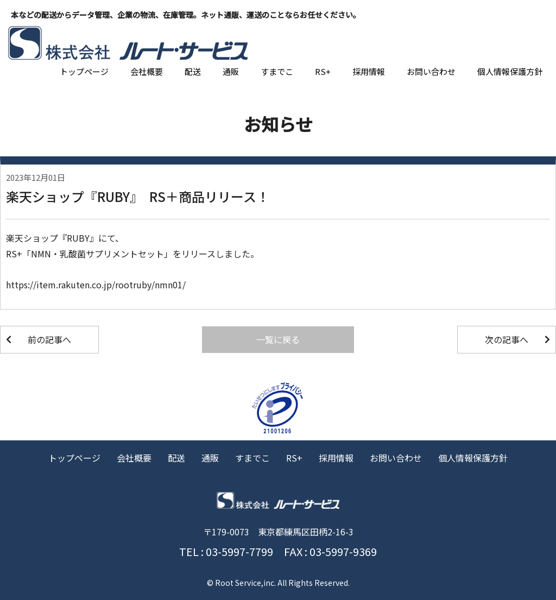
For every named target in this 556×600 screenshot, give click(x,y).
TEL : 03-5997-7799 (226, 551)
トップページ (84, 71)
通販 (231, 71)
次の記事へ (506, 339)
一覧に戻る (278, 339)
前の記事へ (49, 339)
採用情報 (368, 71)
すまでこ (277, 71)
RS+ (323, 71)
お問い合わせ (431, 71)
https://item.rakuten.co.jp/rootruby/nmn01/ (96, 284)
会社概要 (146, 71)
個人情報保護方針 (509, 71)
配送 (193, 71)
